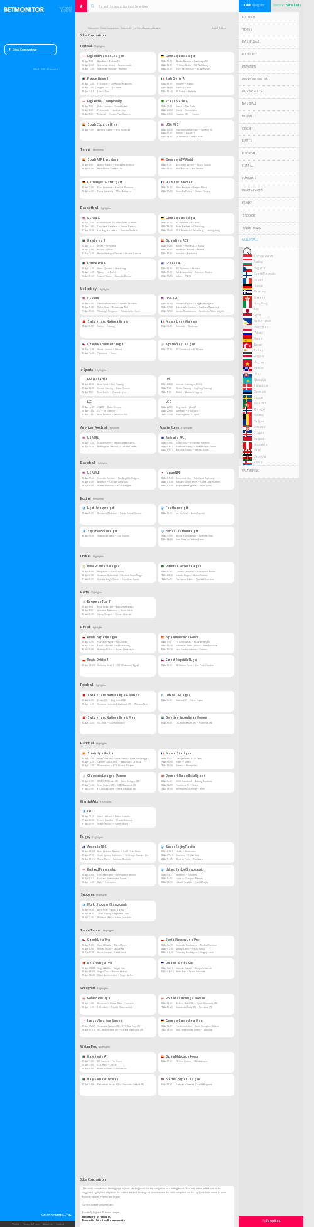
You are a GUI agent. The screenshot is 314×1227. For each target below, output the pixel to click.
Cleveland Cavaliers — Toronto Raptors (116, 226)
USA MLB (91, 472)
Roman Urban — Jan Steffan (110, 948)
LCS (166, 402)
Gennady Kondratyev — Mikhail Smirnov (196, 944)
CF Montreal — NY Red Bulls (189, 136)
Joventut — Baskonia (186, 253)
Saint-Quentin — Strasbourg (111, 268)
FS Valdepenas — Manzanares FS (193, 641)
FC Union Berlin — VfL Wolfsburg (192, 65)
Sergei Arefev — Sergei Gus (111, 968)
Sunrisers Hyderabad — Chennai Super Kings (119, 575)
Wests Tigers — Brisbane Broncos (114, 858)
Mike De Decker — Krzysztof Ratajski (115, 606)
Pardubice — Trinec (106, 353)
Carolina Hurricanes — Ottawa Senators (117, 303)
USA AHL (169, 298)
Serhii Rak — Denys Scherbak (190, 971)
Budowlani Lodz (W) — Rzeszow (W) (194, 1007)
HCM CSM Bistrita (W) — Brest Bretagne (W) (118, 781)
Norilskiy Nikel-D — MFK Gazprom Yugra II (118, 665)
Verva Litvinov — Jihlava (109, 349)
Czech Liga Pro (96, 939)
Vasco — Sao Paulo (185, 106)
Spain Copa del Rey (99, 124)
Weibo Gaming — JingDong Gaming (194, 388)
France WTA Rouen (176, 182)
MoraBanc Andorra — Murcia (190, 249)
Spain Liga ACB (174, 240)
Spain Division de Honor (179, 637)
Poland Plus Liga (96, 998)
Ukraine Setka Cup (177, 963)
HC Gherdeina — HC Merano (189, 349)
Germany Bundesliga (178, 56)
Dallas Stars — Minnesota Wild (112, 307)
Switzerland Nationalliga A (105, 321)
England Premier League (103, 56)
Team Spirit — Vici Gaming (110, 384)
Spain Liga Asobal (98, 753)
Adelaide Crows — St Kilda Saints (192, 449)
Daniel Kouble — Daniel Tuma (111, 944)
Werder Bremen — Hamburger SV (192, 61)
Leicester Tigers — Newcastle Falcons (116, 874)
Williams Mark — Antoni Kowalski (114, 917)
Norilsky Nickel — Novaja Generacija (115, 649)
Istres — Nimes (183, 761)
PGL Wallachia (94, 379)
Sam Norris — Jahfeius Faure (190, 539)
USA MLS (170, 124)
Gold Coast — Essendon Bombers (193, 442)
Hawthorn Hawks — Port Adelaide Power (196, 446)
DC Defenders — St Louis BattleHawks (116, 442)
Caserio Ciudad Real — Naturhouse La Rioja (119, 761)
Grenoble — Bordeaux (187, 326)
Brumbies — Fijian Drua (187, 855)
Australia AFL (172, 437)
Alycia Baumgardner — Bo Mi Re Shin (194, 535)
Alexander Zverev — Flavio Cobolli (193, 164)
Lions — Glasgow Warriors (189, 878)
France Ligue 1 (95, 78)
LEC (87, 402)
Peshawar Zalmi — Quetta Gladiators (195, 579)
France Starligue (176, 753)
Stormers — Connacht (186, 874)
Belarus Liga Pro (97, 963)
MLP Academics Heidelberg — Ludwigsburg (198, 230)
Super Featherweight (179, 531)
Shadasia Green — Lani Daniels (113, 535)
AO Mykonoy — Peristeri (188, 268)
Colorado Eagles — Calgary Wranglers (195, 303)
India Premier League (101, 566)
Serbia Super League (180, 1079)
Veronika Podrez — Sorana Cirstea (193, 191)
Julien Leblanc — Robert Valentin (113, 816)
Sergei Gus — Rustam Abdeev (112, 971)
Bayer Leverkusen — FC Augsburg (193, 68)
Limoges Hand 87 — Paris (189, 758)
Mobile (15, 1224)
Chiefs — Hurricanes (186, 851)
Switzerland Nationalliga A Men (108, 717)
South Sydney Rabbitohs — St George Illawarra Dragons (125, 855)
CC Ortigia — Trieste (107, 1064)
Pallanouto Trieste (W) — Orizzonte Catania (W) (120, 1084)
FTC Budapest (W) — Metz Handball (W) (116, 788)
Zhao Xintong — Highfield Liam (113, 913)
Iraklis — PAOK (183, 275)
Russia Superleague (100, 637)
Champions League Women (104, 776)
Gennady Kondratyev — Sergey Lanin (195, 952)
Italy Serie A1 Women (100, 1079)
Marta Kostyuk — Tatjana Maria (191, 187)
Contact (60, 1224)
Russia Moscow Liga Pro (180, 939)
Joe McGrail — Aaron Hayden (190, 513)
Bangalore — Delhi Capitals (110, 571)
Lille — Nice (103, 91)
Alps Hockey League (178, 344)
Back (214, 28)
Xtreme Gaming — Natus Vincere (113, 388)
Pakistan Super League (181, 566)
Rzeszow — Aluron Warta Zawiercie (115, 1003)
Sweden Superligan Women (184, 717)
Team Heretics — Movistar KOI (112, 414)
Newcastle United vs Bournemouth (103, 1220)
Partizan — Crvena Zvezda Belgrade (194, 1084)
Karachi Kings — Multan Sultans (192, 575)
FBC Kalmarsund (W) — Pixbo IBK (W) (194, 722)
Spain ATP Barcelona (100, 159)
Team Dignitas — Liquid (187, 414)
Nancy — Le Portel (106, 272)
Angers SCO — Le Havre (109, 87)
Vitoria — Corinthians (186, 110)
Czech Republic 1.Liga (179, 660)
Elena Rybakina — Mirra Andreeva (114, 191)
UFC (87, 811)
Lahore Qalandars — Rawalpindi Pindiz (195, 571)
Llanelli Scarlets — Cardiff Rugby (192, 882)
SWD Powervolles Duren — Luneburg (194, 1029)
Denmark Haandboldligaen (183, 776)
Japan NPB (171, 472)
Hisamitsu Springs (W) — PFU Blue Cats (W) (118, 1025)
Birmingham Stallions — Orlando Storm (116, 446)
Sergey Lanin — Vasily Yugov (190, 948)
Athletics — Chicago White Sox (112, 481)
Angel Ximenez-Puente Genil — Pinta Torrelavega (122, 758)
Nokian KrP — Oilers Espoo (189, 700)
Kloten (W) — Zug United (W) (111, 700)
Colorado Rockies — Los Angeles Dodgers (118, 478)
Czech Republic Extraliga (103, 344)
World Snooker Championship (104, 904)
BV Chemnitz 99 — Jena (187, 222)
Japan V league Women (102, 1020)
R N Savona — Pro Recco (109, 1061)
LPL (165, 379)
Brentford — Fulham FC (108, 61)
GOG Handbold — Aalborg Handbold (194, 781)
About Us (48, 1224)
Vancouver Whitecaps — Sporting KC (194, 129)
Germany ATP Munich (177, 159)
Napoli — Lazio (183, 87)
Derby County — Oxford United (112, 106)
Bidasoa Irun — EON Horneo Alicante (115, 765)
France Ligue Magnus (179, 321)
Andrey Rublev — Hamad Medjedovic (115, 164)
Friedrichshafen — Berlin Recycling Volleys (197, 1025)
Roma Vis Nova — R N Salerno (112, 1068)
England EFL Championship (102, 101)
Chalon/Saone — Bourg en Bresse (114, 275)
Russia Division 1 (95, 660)
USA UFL (90, 437)
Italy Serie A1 (94, 1056)
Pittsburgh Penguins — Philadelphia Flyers (118, 311)
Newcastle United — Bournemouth (114, 65)
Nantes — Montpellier (186, 765)
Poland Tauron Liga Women (183, 998)
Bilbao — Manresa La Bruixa (190, 245)
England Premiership (99, 869)
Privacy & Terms (31, 1224)
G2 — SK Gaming (106, 410)
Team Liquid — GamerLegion (111, 392)
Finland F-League (176, 695)
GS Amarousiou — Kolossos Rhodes (194, 272)
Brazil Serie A (174, 101)
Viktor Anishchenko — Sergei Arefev (115, 975)
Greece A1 (171, 263)
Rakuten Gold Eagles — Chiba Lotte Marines (198, 481)
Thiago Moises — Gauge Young (112, 823)
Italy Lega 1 (93, 240)
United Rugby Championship (182, 869)
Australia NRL (94, 847)
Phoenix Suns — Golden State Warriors (116, 222)
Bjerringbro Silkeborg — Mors (190, 788)
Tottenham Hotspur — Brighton (112, 68)
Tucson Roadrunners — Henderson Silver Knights (200, 311)
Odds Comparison (23, 49)
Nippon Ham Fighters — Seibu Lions (194, 485)
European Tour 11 (96, 601)
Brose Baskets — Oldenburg (190, 226)
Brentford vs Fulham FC (96, 1216)
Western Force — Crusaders (189, 858)
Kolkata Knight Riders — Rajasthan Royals (118, 579)
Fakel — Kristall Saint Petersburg (113, 645)
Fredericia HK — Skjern (187, 784)
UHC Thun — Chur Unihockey (111, 722)
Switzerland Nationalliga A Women (110, 695)
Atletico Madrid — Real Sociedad (113, 129)
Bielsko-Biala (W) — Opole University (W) (196, 1003)
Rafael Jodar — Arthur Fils (109, 168)
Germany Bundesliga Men (181, 1020)
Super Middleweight (99, 531)
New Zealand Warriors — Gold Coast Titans (119, 851)
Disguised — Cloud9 (186, 407)
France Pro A (94, 263)
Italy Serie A (173, 78)
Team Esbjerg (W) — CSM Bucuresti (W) (116, 784)
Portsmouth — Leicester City (111, 110)
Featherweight (174, 508)
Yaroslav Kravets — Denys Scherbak (194, 968)
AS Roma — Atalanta (186, 91)
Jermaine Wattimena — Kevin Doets (115, 610)
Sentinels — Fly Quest (187, 410)
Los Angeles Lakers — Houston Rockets (117, 230)
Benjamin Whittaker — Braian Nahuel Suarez (119, 513)
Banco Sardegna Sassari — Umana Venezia (119, 253)
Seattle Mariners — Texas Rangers (114, 485)
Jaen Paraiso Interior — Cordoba (191, 649)
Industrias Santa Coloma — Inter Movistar (196, 645)
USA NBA (91, 218)
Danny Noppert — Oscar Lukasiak (114, 614)
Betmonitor (93, 28)
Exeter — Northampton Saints (111, 878)
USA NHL (90, 298)
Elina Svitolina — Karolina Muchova (115, 187)
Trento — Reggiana (106, 245)
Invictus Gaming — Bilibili (189, 384)
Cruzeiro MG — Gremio (187, 113)
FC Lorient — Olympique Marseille (114, 83)
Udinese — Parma (184, 83)
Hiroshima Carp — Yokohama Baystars (195, 478)
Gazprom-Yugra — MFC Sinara (112, 641)
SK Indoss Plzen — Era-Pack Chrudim (195, 665)
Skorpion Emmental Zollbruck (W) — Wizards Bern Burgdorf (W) (128, 703)
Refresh (222, 28)
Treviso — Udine (105, 249)
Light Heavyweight (98, 508)
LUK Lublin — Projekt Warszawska (114, 1007)
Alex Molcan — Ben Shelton (189, 168)
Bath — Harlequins (106, 882)
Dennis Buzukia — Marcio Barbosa (114, 820)
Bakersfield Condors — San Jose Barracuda (197, 307)
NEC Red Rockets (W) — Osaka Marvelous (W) (120, 1029)
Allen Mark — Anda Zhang (110, 909)
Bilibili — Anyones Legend (189, 392)
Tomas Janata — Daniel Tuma (111, 952)
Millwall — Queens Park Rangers (114, 113)
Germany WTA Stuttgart (102, 182)
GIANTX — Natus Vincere (109, 407)
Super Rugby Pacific (178, 847)
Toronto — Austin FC (185, 132)
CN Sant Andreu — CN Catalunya (191, 1061)
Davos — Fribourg (106, 326)
